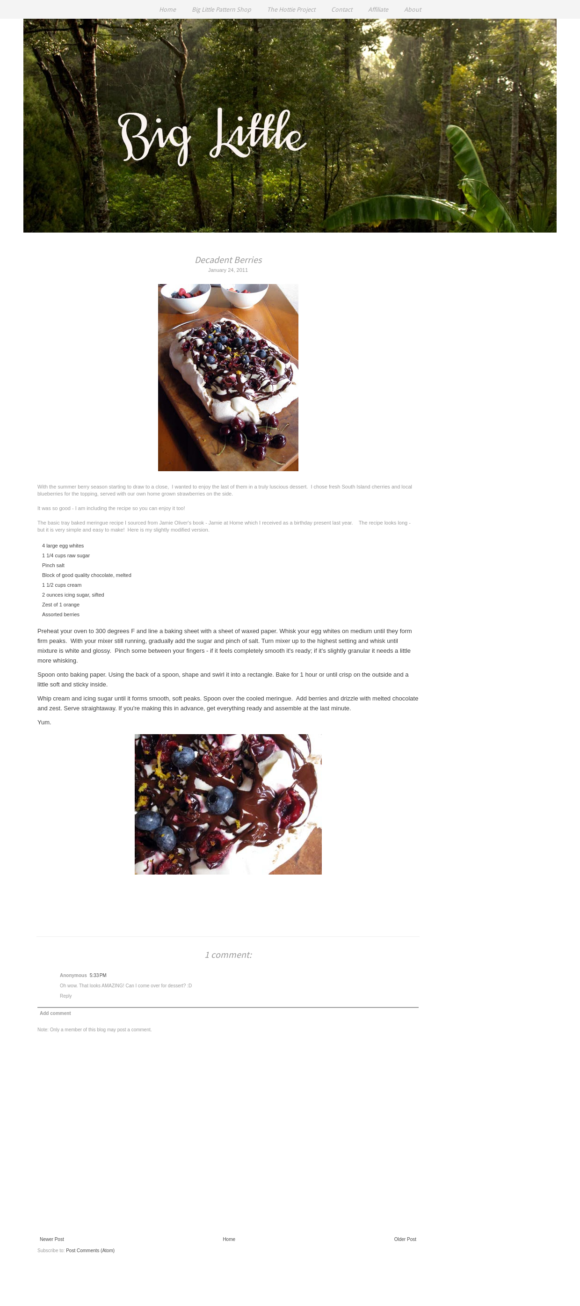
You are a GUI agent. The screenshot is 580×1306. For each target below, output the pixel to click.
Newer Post (52, 1239)
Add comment (55, 1013)
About (412, 9)
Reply (66, 996)
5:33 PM (98, 975)
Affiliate (378, 9)
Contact (341, 9)
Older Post (405, 1239)
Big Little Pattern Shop (221, 9)
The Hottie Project (291, 9)
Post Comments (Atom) (90, 1250)
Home (167, 9)
